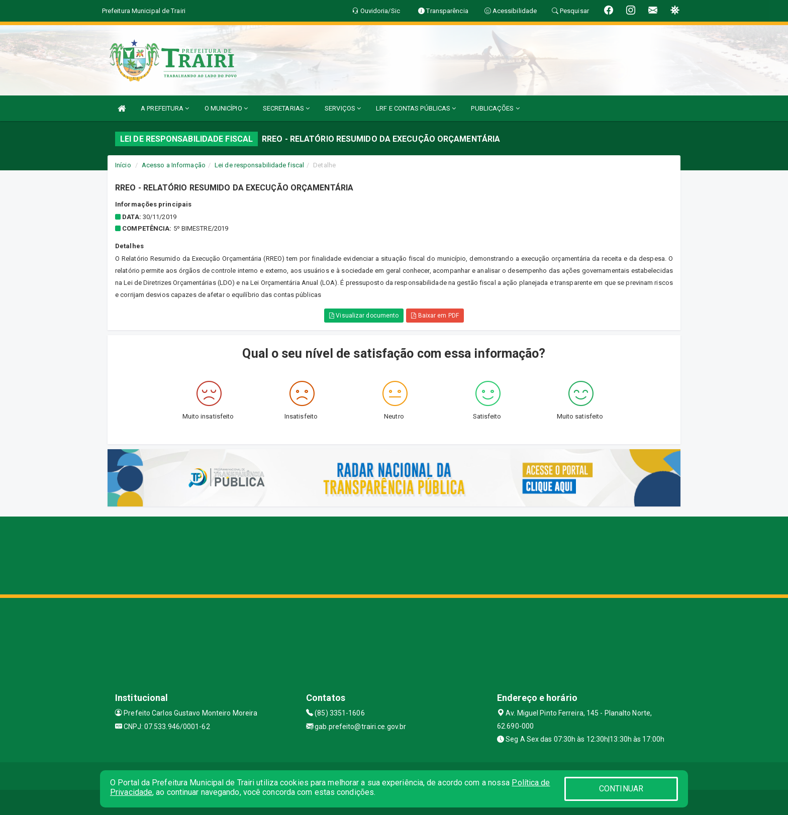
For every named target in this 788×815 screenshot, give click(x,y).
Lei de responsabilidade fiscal (259, 165)
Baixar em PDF (435, 315)
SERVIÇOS (343, 108)
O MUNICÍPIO (226, 108)
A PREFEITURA (165, 108)
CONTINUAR (621, 788)
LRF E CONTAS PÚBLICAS (416, 108)
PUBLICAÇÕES (495, 108)
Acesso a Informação (174, 165)
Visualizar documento (364, 315)
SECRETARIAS (286, 108)
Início (123, 165)
